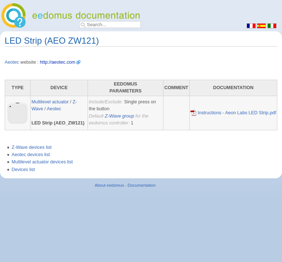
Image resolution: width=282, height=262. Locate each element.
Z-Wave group (119, 116)
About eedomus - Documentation (125, 185)
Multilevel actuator (50, 101)
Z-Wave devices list (32, 147)
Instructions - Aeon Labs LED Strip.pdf (233, 112)
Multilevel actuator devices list (42, 161)
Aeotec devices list (31, 154)
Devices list (23, 169)
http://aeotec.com (57, 62)
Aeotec (12, 62)
